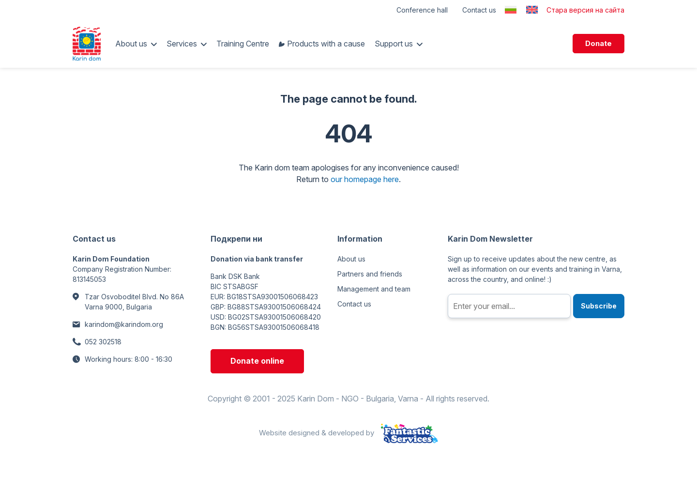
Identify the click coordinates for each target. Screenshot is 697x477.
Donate (598, 43)
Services (182, 43)
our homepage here (365, 179)
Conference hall (422, 10)
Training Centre (242, 43)
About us (131, 43)
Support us (394, 43)
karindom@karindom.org (124, 324)
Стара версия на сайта (585, 10)
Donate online (257, 361)
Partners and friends (369, 274)
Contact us (479, 10)
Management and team (373, 289)
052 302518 (103, 342)
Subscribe (599, 306)
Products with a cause (326, 43)
